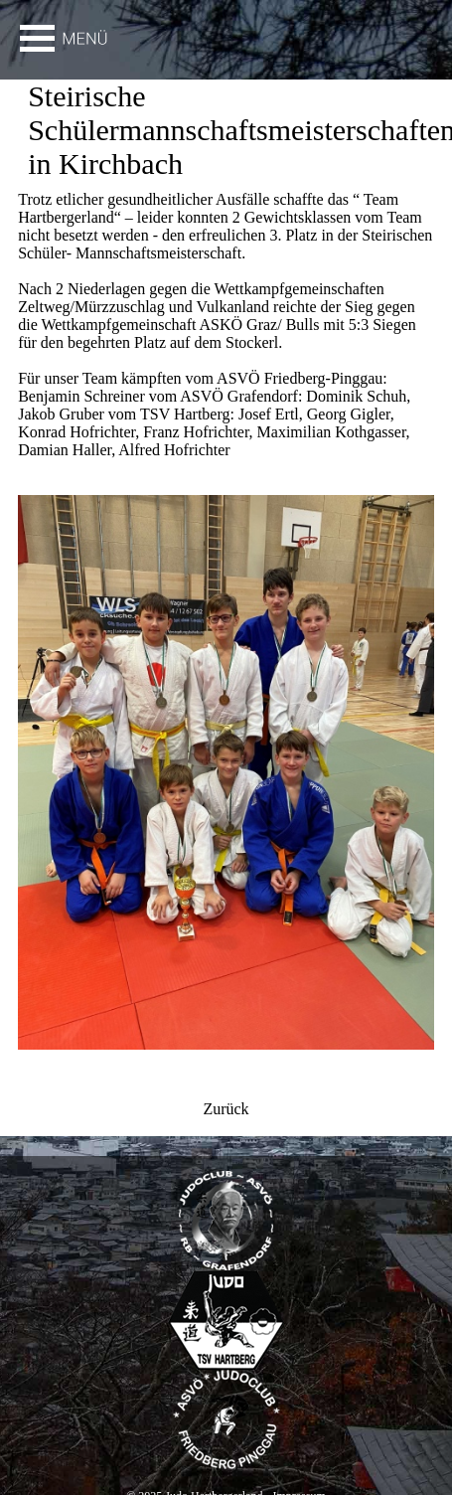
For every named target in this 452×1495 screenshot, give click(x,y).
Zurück (225, 1108)
